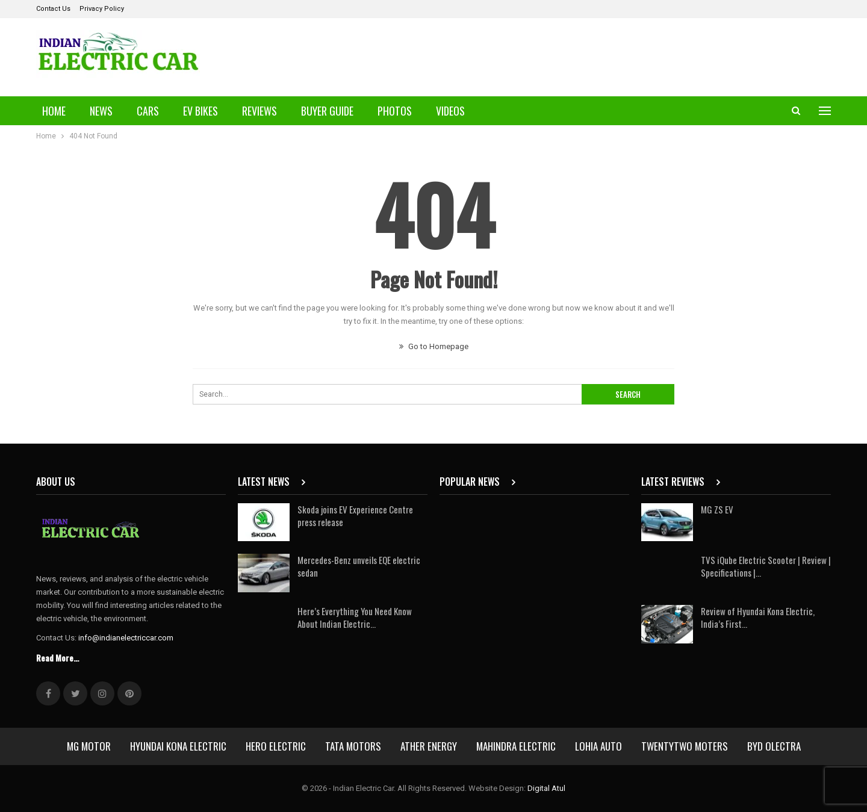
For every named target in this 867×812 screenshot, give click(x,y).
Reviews (259, 111)
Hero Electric (276, 746)
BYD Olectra (774, 746)
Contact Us (53, 9)
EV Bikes (200, 111)
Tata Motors (353, 746)
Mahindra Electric (516, 746)
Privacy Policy (101, 9)
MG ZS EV (717, 509)
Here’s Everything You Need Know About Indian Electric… (354, 617)
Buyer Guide (327, 111)
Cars (148, 111)
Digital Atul (546, 788)
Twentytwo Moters (684, 746)
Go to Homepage (433, 346)
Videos (450, 111)
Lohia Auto (598, 746)
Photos (395, 111)
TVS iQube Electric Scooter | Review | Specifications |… (766, 566)
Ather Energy (428, 746)
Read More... (57, 657)
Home (54, 111)
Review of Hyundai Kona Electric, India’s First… (758, 617)
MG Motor (89, 746)
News (101, 111)
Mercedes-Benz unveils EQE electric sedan (358, 566)
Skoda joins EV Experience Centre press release (355, 515)
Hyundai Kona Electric (178, 746)
